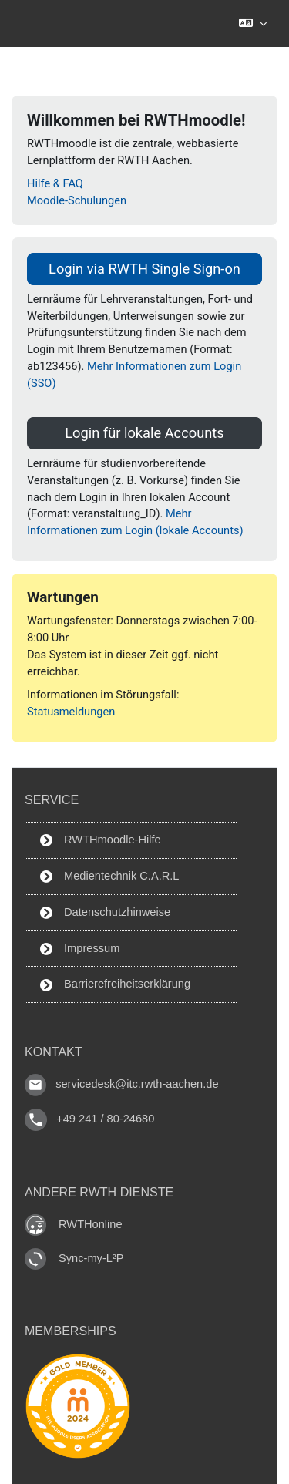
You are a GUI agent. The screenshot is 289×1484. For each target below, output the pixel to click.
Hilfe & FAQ (55, 183)
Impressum (79, 948)
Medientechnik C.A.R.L (109, 876)
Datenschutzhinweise (105, 912)
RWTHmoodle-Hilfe (100, 839)
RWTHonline (91, 1224)
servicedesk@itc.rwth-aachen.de (136, 1085)
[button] (252, 23)
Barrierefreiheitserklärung (115, 984)
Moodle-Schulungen (76, 200)
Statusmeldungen (71, 711)
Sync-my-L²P (91, 1258)
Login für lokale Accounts (144, 433)
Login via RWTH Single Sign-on (144, 269)
